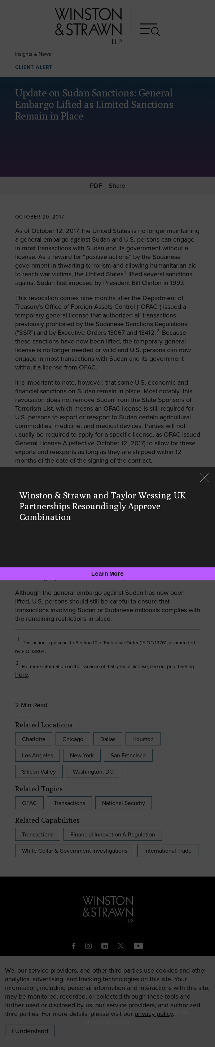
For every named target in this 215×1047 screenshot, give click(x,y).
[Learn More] (107, 573)
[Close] (204, 478)
